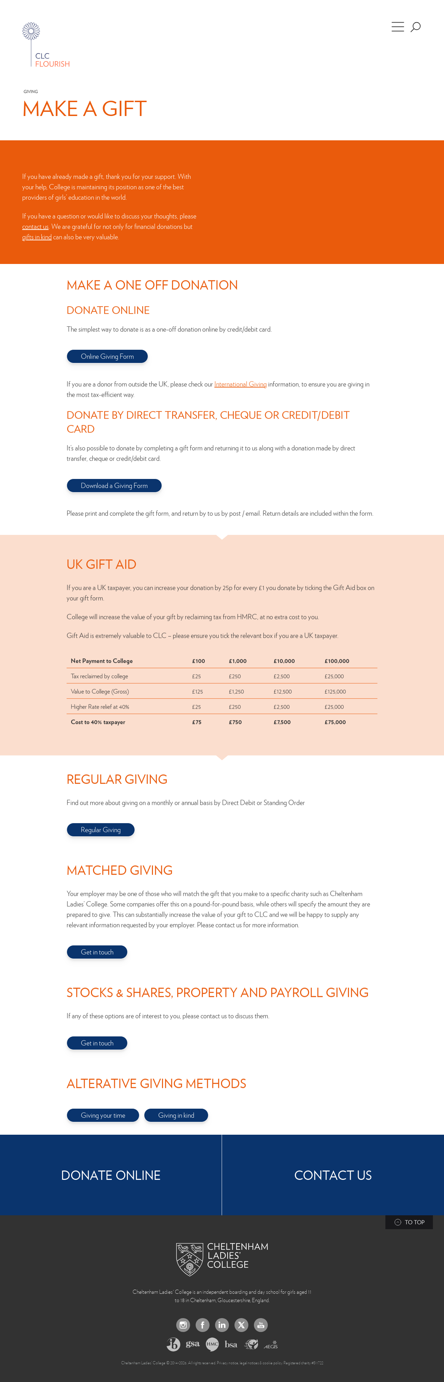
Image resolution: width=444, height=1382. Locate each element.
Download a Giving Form (114, 485)
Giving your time (103, 1115)
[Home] (45, 44)
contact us (35, 226)
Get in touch (97, 952)
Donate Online (111, 1175)
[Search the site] (415, 27)
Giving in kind (176, 1115)
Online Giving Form (107, 356)
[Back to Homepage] (222, 1259)
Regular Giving (101, 829)
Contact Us (333, 1175)
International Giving (240, 377)
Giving (31, 91)
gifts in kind (37, 236)
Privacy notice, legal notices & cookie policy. (250, 1362)
